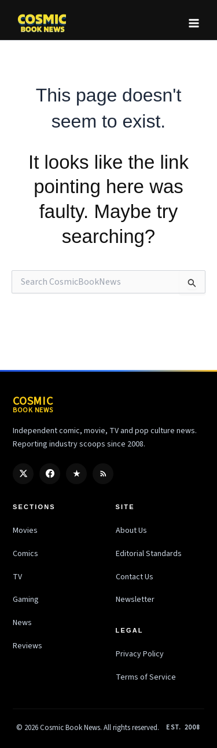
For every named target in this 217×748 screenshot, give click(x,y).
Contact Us (134, 577)
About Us (131, 530)
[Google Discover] (76, 473)
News (22, 623)
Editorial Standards (149, 554)
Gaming (26, 599)
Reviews (27, 646)
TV (17, 577)
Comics (25, 554)
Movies (25, 530)
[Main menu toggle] (194, 23)
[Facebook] (49, 473)
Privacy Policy (140, 654)
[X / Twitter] (23, 473)
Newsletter (135, 599)
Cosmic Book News (70, 727)
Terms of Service (146, 677)
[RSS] (103, 473)
